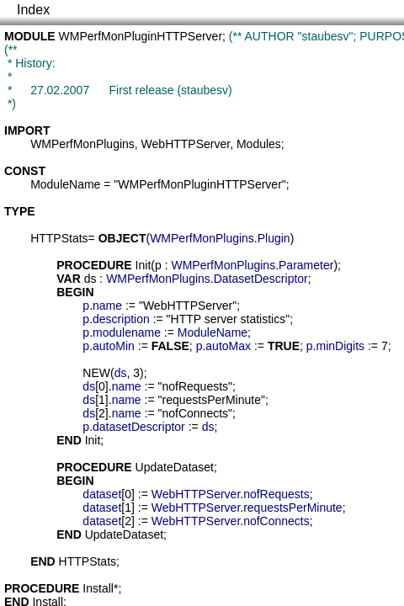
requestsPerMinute (293, 507)
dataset (101, 494)
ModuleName (65, 184)
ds (90, 278)
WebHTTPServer (186, 144)
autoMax (228, 346)
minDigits (340, 346)
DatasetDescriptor (261, 278)
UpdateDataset (175, 467)
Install (98, 588)
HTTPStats (59, 238)
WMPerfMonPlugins (82, 144)
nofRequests (276, 494)
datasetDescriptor (139, 426)
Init (144, 265)
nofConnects (276, 521)
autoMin (114, 346)
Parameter (306, 265)
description (121, 319)
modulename (127, 332)
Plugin (274, 238)
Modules (259, 144)
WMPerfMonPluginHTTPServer (141, 36)
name (107, 305)
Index (33, 10)
